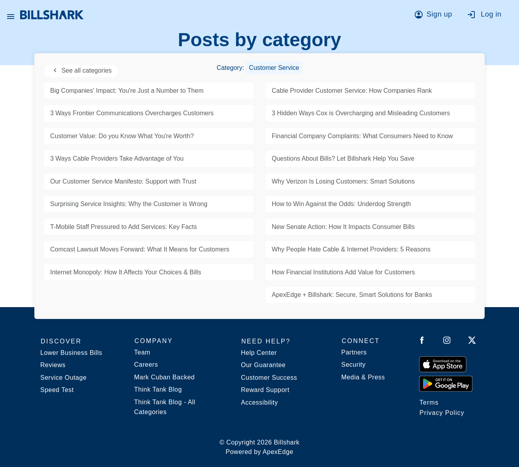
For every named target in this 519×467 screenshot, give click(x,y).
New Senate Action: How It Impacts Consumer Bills (343, 226)
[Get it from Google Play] (445, 383)
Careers (146, 364)
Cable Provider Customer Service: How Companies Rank (352, 90)
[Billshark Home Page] (52, 15)
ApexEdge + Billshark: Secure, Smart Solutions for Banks (352, 294)
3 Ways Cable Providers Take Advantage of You (117, 158)
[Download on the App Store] (442, 364)
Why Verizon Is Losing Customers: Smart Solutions (343, 181)
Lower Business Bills (71, 352)
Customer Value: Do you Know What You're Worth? (122, 136)
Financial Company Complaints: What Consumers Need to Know (362, 136)
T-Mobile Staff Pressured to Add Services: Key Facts (123, 226)
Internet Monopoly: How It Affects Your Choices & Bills (125, 272)
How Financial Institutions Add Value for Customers (343, 272)
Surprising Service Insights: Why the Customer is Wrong (128, 204)
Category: (260, 67)
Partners (354, 352)
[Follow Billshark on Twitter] (472, 341)
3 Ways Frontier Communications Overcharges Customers (132, 113)
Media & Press (363, 377)
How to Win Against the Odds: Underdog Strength (341, 204)
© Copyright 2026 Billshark (260, 448)
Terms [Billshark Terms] (429, 402)
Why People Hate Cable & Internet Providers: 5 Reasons (351, 249)
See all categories (81, 70)
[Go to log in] (488, 16)
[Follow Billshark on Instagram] (447, 341)
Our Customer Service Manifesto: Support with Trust (123, 181)
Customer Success (269, 377)
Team (142, 352)
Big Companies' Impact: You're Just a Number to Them (126, 90)
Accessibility (259, 402)
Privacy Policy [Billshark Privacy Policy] (441, 412)
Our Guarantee (263, 365)
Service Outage (63, 377)
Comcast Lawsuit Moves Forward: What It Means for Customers (139, 249)
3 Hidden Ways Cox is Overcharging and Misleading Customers (361, 113)
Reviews (53, 365)
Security (353, 364)
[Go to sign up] (435, 16)
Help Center (259, 352)
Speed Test (57, 389)
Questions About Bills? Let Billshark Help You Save (343, 158)
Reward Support (265, 389)
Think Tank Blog (158, 389)
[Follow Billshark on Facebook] (422, 341)
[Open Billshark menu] (10, 14)
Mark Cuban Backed (164, 377)
